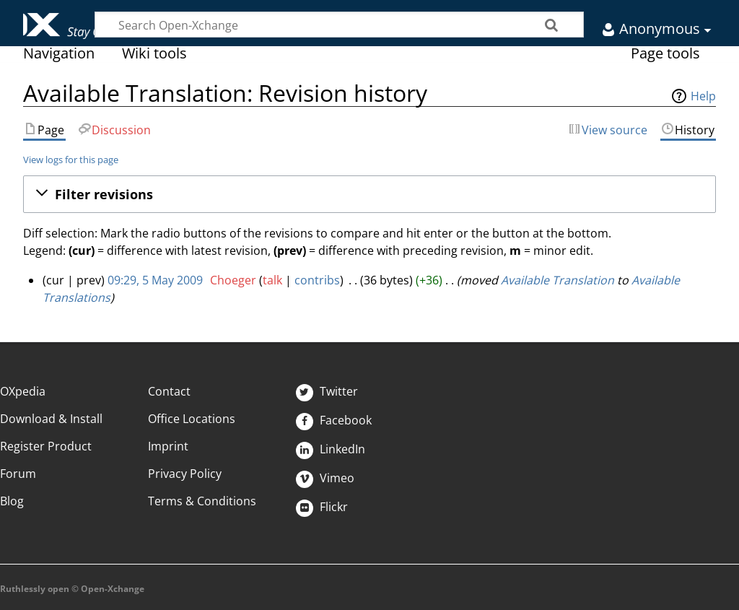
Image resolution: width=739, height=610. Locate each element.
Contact (169, 391)
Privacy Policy (185, 474)
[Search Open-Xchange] (339, 24)
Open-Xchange (56, 19)
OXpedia (22, 391)
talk (272, 280)
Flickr (322, 507)
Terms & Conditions (202, 501)
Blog (12, 501)
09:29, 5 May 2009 (155, 280)
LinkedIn (330, 449)
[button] (369, 194)
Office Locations (191, 419)
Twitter (327, 391)
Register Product (46, 446)
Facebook (334, 420)
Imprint (168, 446)
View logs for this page (70, 159)
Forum (18, 474)
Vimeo (325, 478)
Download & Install (51, 419)
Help (703, 96)
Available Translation (557, 280)
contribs (317, 280)
